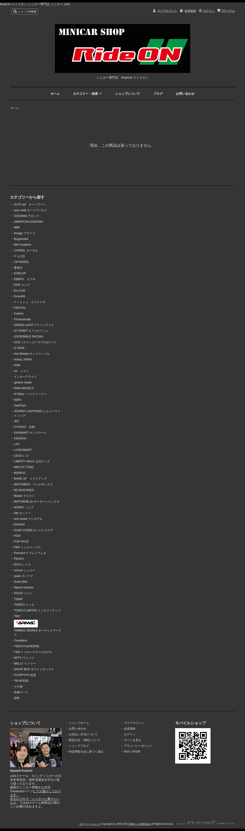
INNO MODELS (24, 388)
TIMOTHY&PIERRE (26, 646)
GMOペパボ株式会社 (139, 824)
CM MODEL (21, 262)
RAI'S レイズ (22, 564)
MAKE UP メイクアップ (30, 478)
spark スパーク (23, 576)
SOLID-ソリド (23, 593)
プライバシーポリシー (138, 746)
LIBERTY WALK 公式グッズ (32, 461)
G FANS (19, 348)
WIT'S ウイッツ (24, 657)
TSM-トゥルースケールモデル (33, 652)
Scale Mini (20, 581)
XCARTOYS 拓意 (25, 675)
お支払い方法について (83, 734)
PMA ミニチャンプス (27, 547)
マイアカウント (167, 10)
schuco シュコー (24, 570)
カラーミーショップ (90, 824)
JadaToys (20, 405)
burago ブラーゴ (24, 233)
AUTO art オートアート (30, 204)
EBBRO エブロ (24, 279)
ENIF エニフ (22, 285)
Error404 (19, 296)
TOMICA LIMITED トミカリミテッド (37, 610)
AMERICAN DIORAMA (28, 221)
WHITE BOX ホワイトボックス (34, 669)
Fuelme (18, 313)
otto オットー (22, 513)
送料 (17, 698)
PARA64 (19, 524)
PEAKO (19, 558)
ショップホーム (79, 723)
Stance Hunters (24, 587)
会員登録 (190, 10)
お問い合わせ (185, 93)
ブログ (158, 93)
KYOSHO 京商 (24, 427)
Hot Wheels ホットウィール (32, 353)
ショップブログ (79, 746)
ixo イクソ (21, 371)
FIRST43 (19, 308)
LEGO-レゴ (21, 455)
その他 (18, 686)
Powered (205, 824)
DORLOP (20, 273)
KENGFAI (20, 438)
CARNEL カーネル (26, 250)
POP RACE (21, 541)
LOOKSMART (23, 450)
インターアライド (25, 376)
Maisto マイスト (24, 496)
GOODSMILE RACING (28, 336)
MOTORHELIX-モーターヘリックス (37, 501)
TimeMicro (20, 640)
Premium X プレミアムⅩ (30, 553)
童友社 (18, 267)
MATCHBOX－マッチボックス (33, 484)
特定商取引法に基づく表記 (86, 751)
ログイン (209, 10)
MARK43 (19, 473)
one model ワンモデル (28, 519)
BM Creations (22, 244)
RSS (127, 751)
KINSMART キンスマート (30, 432)
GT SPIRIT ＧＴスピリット (31, 330)
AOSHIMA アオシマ (26, 216)
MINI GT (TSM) (23, 467)
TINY (17, 616)
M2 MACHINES (24, 490)
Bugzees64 (21, 239)
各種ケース (21, 692)
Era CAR (19, 290)
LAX (16, 444)
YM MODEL (21, 680)
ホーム (55, 93)
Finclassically (22, 319)
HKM (17, 365)
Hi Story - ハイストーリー (30, 394)
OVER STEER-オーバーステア (33, 530)
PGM (17, 535)
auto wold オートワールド (30, 210)
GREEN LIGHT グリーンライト (34, 325)
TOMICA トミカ (24, 604)
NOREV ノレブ (23, 507)
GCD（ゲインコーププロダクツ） (36, 342)
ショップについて (127, 93)
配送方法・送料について (84, 740)
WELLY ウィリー (25, 663)
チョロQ (19, 256)
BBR (17, 227)
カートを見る (132, 740)
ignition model (23, 382)
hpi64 (17, 399)
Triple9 (18, 599)
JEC (16, 421)
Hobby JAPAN (23, 359)
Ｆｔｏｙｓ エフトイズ (29, 302)
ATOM (136, 751)
